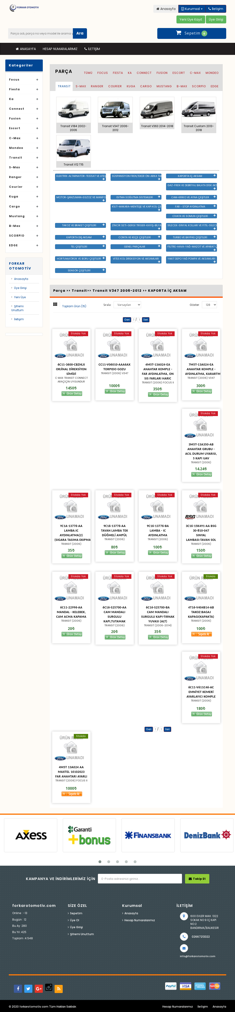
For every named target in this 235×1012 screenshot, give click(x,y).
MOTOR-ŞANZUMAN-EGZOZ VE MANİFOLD (81, 198)
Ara (79, 33)
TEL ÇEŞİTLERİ (88, 246)
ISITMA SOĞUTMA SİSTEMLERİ (138, 197)
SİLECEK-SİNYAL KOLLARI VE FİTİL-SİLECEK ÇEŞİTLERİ (192, 226)
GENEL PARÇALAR (142, 246)
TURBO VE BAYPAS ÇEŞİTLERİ (194, 237)
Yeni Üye (20, 297)
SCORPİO (17, 236)
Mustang (17, 216)
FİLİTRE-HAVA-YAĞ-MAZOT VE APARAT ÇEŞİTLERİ (192, 248)
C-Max (15, 138)
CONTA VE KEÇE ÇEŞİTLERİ (139, 237)
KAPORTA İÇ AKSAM (197, 176)
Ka (11, 99)
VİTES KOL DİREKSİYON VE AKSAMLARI (136, 260)
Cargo (14, 206)
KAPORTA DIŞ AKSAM (85, 237)
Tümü (88, 73)
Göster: (195, 305)
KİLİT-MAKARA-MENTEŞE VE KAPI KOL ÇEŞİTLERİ (136, 208)
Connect (16, 109)
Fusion (15, 118)
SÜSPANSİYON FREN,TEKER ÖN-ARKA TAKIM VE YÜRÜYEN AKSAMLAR (136, 177)
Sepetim (76, 913)
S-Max (14, 167)
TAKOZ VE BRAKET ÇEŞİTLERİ (83, 225)
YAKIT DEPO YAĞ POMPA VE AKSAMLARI (191, 260)
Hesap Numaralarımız (60, 49)
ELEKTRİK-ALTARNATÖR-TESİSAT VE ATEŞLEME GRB (81, 177)
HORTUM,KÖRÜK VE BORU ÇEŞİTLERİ (81, 258)
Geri (127, 320)
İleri (145, 320)
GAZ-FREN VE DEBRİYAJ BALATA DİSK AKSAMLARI (192, 186)
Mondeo (16, 148)
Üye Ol (74, 920)
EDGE (13, 245)
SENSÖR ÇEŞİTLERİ (86, 270)
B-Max (14, 226)
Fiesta (14, 89)
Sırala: (107, 305)
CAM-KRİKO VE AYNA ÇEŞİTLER (193, 197)
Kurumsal (192, 8)
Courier (16, 187)
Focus (14, 79)
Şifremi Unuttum (17, 308)
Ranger (15, 177)
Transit (15, 158)
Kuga (13, 196)
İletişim (92, 49)
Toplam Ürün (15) (74, 306)
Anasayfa (26, 49)
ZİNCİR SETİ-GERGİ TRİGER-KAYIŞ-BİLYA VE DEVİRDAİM (136, 226)
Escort (14, 128)
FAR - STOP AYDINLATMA (195, 206)
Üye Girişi (20, 288)
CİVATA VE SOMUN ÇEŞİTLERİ (194, 216)
